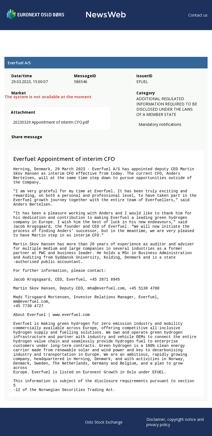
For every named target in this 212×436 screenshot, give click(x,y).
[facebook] (14, 145)
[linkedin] (33, 145)
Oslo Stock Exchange (104, 422)
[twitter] (23, 145)
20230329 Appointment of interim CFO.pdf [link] (51, 122)
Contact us (198, 15)
